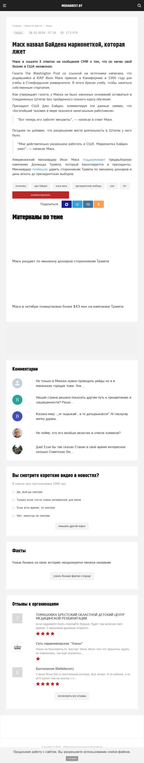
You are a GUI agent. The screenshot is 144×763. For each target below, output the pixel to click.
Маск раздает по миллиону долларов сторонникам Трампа (60, 261)
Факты (19, 551)
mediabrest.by (72, 6)
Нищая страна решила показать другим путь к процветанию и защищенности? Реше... (83, 399)
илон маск (61, 185)
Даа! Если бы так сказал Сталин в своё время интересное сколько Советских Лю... (80, 449)
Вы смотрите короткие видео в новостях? (55, 475)
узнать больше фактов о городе (71, 575)
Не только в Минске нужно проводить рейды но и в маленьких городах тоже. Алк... (75, 383)
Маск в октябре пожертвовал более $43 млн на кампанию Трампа (67, 306)
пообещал (40, 169)
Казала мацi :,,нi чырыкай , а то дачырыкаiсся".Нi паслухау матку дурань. (82, 416)
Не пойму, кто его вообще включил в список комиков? (78, 433)
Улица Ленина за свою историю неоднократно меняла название (61, 562)
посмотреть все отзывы (72, 695)
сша (112, 185)
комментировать (40, 194)
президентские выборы (88, 185)
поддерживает (94, 160)
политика (21, 185)
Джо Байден (40, 185)
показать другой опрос (71, 526)
